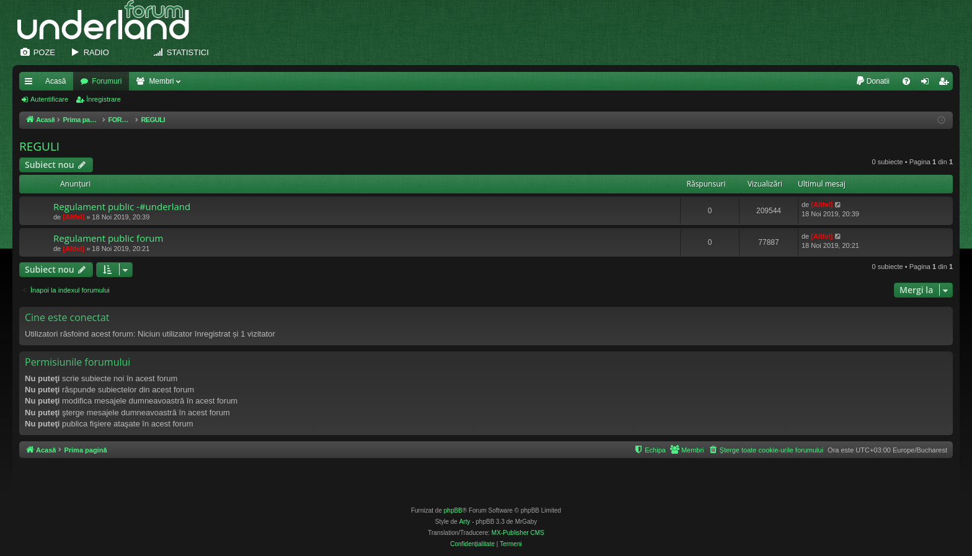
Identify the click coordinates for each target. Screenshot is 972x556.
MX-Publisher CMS (518, 532)
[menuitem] (872, 81)
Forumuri (107, 81)
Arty (465, 521)
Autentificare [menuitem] (927, 83)
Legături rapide (31, 83)
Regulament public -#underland (121, 206)
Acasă (55, 81)
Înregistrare (103, 99)
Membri (161, 81)
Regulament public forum (108, 238)
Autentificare (49, 99)
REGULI (39, 146)
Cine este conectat (67, 317)
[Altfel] (73, 217)
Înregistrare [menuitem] (946, 83)
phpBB (453, 510)
